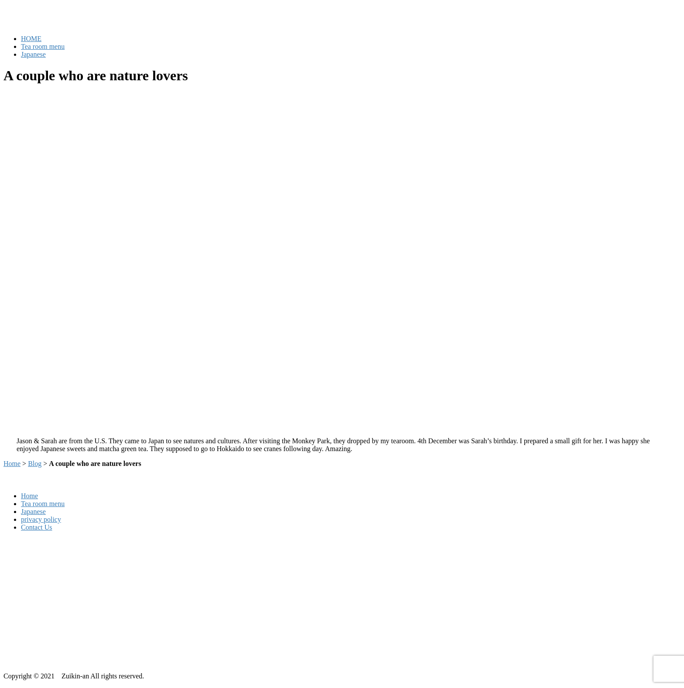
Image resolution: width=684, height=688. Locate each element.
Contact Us (36, 527)
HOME (31, 38)
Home (12, 463)
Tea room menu (43, 46)
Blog (34, 463)
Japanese (33, 54)
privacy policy (41, 519)
